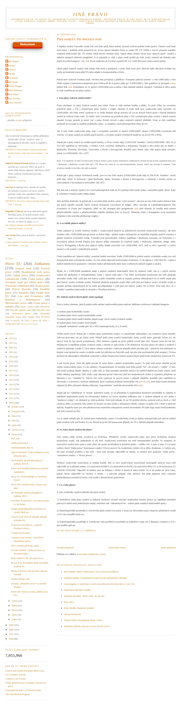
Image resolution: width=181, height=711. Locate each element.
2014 (11, 384)
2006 (11, 638)
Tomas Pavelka (13, 98)
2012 (11, 393)
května (15, 601)
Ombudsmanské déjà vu (22, 447)
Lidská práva (20, 275)
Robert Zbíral (12, 94)
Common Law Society (15, 678)
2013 (11, 389)
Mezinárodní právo (16, 302)
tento (19, 120)
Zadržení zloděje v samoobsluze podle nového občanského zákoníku (95, 578)
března (15, 610)
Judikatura (42, 264)
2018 (11, 366)
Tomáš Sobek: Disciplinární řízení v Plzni (83, 620)
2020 (11, 356)
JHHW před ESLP (19, 443)
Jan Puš (9, 187)
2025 (11, 338)
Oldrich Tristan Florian (16, 163)
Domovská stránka (117, 547)
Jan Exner (10, 65)
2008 (11, 629)
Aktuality (23, 292)
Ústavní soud (23, 268)
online (173, 83)
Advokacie (45, 306)
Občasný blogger (14, 86)
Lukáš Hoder (12, 82)
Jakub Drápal (12, 61)
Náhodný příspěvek (27, 44)
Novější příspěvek (65, 547)
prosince (16, 406)
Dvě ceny (15, 438)
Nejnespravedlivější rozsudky (77, 590)
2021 (11, 352)
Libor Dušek (12, 78)
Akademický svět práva (35, 271)
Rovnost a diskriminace (22, 299)
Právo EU (13, 264)
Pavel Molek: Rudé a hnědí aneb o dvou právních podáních (91, 571)
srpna (14, 425)
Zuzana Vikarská (14, 102)
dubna (15, 605)
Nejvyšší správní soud (20, 310)
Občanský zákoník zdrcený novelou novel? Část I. (87, 626)
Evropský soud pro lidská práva (24, 282)
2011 (11, 398)
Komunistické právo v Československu (23, 690)
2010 (11, 402)
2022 (11, 347)
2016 (11, 375)
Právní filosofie (21, 289)
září (14, 420)
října (14, 416)
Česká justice (35, 278)
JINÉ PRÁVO (90, 14)
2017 (11, 370)
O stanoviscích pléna (20, 533)
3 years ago (24, 245)
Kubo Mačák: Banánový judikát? (79, 608)
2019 (11, 361)
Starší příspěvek (168, 547)
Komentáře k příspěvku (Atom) (91, 554)
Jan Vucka (10, 235)
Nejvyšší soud (43, 310)
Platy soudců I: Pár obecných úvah (79, 39)
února (14, 614)
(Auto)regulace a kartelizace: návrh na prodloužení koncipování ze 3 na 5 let (99, 584)
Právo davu (69, 602)
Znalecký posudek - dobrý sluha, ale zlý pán (84, 596)
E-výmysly (15, 320)
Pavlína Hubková (14, 90)
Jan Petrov (11, 69)
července (16, 429)
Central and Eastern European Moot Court (24, 670)
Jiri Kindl (10, 73)
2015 (11, 379)
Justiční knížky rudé (20, 579)
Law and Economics (30, 295)
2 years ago (22, 181)
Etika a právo (31, 320)
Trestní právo (42, 285)
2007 (11, 634)
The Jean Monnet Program (17, 694)
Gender (31, 317)
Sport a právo (27, 306)
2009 (11, 625)
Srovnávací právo (21, 313)
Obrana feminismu (72, 614)
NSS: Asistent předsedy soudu (25, 545)
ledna (14, 619)
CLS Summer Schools (15, 674)
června (15, 434)
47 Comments (88, 531)
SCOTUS (45, 317)
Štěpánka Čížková (14, 211)
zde (86, 61)
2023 (11, 343)
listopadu (16, 411)
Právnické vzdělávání (17, 285)
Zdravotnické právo (27, 324)
